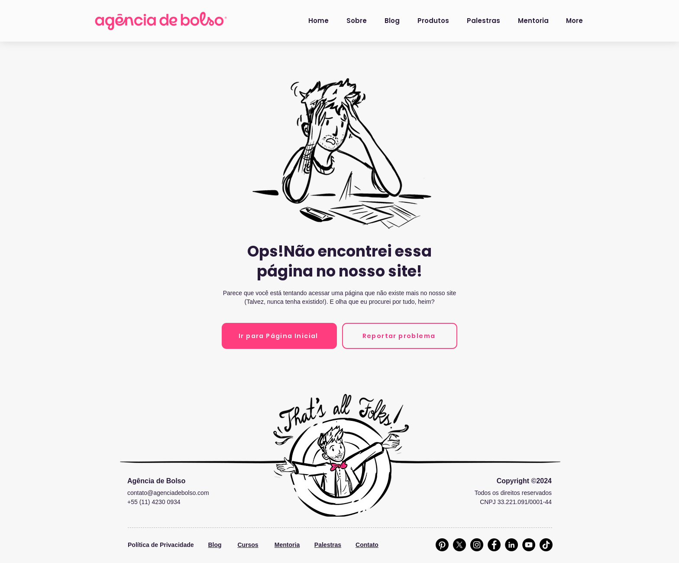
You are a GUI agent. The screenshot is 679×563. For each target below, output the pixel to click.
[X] (459, 544)
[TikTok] (546, 544)
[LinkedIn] (511, 544)
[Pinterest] (442, 544)
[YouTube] (528, 544)
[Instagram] (476, 544)
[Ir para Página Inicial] (279, 336)
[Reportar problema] (399, 336)
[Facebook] (494, 544)
